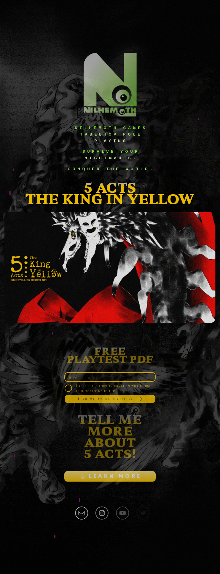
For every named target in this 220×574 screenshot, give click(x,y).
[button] (110, 478)
